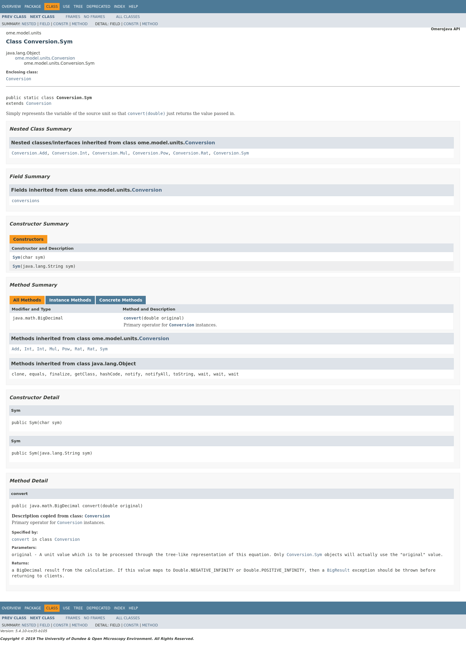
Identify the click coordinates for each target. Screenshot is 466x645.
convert (132, 318)
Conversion (18, 78)
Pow (66, 348)
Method (80, 24)
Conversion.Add (29, 153)
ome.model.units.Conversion (45, 58)
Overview (11, 6)
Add (15, 348)
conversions (26, 200)
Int (28, 348)
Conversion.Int (69, 153)
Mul (53, 348)
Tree (78, 6)
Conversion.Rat (191, 153)
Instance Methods (70, 300)
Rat (78, 348)
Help (133, 6)
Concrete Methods (120, 300)
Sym (16, 257)
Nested (29, 24)
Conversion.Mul (110, 153)
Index (119, 6)
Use (66, 6)
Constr (60, 24)
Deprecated (98, 6)
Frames (73, 17)
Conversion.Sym (231, 153)
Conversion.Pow (150, 153)
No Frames (94, 17)
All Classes (128, 17)
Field (45, 24)
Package (33, 6)
